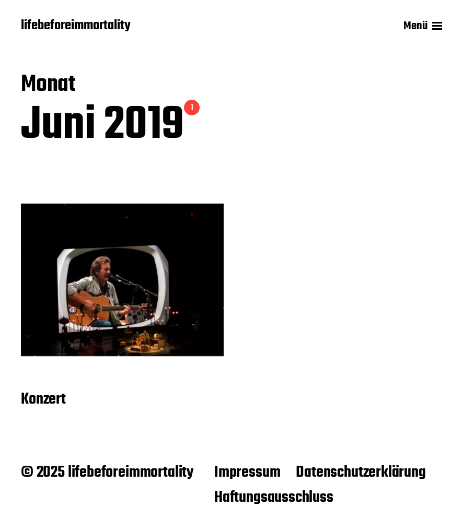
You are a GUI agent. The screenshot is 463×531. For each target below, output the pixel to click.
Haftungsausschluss (273, 498)
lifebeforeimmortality (76, 26)
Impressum (247, 473)
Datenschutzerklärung (360, 473)
